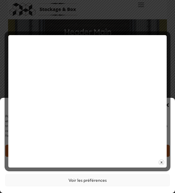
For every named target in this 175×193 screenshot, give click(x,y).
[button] (167, 105)
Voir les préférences (87, 180)
